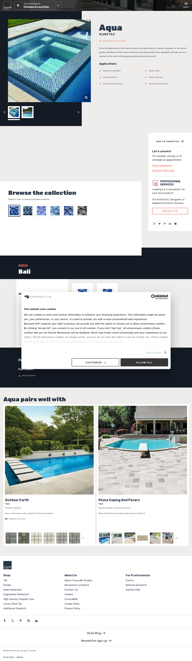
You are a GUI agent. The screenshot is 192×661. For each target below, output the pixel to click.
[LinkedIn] (170, 224)
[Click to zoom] (86, 97)
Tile (5, 580)
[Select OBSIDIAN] (83, 211)
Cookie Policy (72, 603)
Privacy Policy (72, 608)
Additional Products (14, 608)
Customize (95, 362)
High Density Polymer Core (18, 599)
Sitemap (19, 657)
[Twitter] (159, 224)
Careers (68, 594)
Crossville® (70, 599)
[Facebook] (154, 224)
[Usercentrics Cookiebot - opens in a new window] (153, 297)
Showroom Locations (76, 585)
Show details (153, 352)
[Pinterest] (165, 224)
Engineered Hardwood (16, 594)
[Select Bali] (15, 211)
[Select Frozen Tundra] (56, 211)
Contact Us (71, 589)
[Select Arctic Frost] (42, 211)
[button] (37, 5)
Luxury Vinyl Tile (12, 603)
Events (130, 580)
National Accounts (136, 585)
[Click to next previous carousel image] (78, 112)
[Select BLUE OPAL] (69, 211)
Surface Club (133, 589)
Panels (7, 585)
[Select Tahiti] (28, 211)
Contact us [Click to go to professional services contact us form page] (170, 211)
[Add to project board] (170, 141)
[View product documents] (144, 40)
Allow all (144, 362)
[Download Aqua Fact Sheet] (36, 375)
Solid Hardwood (12, 589)
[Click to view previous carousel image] (4, 112)
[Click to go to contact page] (170, 165)
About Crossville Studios (78, 580)
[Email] (175, 224)
